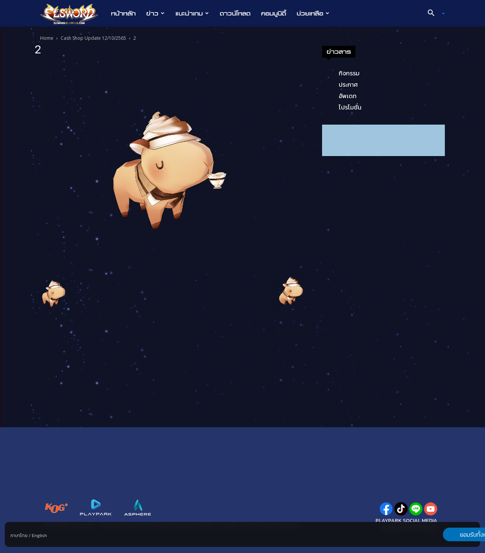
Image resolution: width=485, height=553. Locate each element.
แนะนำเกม (192, 13)
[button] (433, 13)
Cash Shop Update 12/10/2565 (93, 38)
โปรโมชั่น (350, 107)
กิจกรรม (349, 73)
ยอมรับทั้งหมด (440, 534)
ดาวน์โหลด (235, 13)
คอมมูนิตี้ (273, 13)
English (39, 535)
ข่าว (155, 13)
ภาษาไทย (19, 535)
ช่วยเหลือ (313, 13)
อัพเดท (348, 95)
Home (46, 38)
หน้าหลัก (123, 13)
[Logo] (73, 13)
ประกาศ (348, 84)
